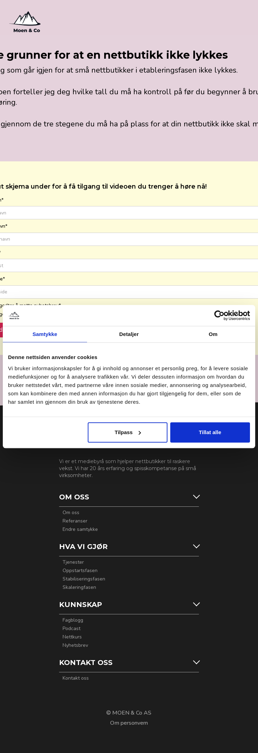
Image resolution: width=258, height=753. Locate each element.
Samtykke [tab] (45, 334)
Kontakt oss (76, 678)
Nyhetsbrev (75, 645)
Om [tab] (213, 334)
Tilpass (128, 432)
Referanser (75, 521)
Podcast (71, 628)
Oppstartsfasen (80, 570)
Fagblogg (73, 620)
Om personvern (129, 723)
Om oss (71, 512)
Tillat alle (210, 432)
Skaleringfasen (79, 587)
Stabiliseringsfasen (84, 579)
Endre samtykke (80, 529)
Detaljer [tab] (129, 334)
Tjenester (73, 562)
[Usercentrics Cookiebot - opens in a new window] (219, 315)
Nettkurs (72, 637)
